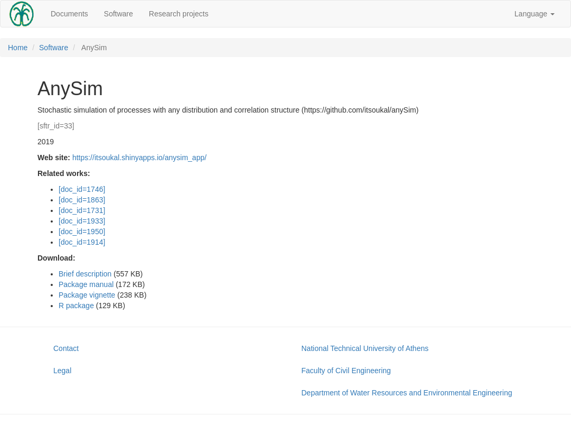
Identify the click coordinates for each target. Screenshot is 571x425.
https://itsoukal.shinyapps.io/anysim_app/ (139, 157)
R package (76, 305)
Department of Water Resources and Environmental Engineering (406, 393)
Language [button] (535, 14)
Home (17, 47)
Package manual (86, 284)
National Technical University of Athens (365, 348)
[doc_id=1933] (82, 221)
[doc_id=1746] (82, 189)
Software (118, 14)
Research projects (178, 14)
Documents (69, 14)
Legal (62, 370)
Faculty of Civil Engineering (346, 370)
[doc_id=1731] (82, 210)
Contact (66, 348)
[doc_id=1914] (82, 242)
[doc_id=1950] (82, 231)
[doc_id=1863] (82, 200)
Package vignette (87, 295)
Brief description (85, 274)
